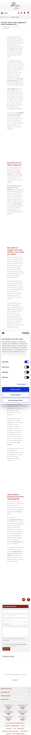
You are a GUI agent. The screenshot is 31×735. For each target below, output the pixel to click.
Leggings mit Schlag (15, 519)
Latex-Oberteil (17, 541)
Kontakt (23, 725)
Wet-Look (12, 49)
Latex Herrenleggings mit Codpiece (15, 674)
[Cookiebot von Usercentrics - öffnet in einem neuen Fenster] (22, 333)
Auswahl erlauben (15, 395)
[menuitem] (4, 13)
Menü (4, 13)
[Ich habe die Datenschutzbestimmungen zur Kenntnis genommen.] (3, 644)
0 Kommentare (5, 28)
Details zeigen (21, 384)
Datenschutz (20, 728)
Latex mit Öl (18, 289)
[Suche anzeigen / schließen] (18, 13)
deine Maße (17, 204)
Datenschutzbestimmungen (19, 644)
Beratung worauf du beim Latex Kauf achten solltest (14, 553)
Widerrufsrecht (24, 731)
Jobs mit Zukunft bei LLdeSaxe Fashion (14, 723)
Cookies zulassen (15, 389)
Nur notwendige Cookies (15, 400)
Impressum (9, 728)
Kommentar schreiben (15, 606)
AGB (14, 728)
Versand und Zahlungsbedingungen (15, 733)
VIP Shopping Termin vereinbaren (10, 731)
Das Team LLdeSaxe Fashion (12, 725)
